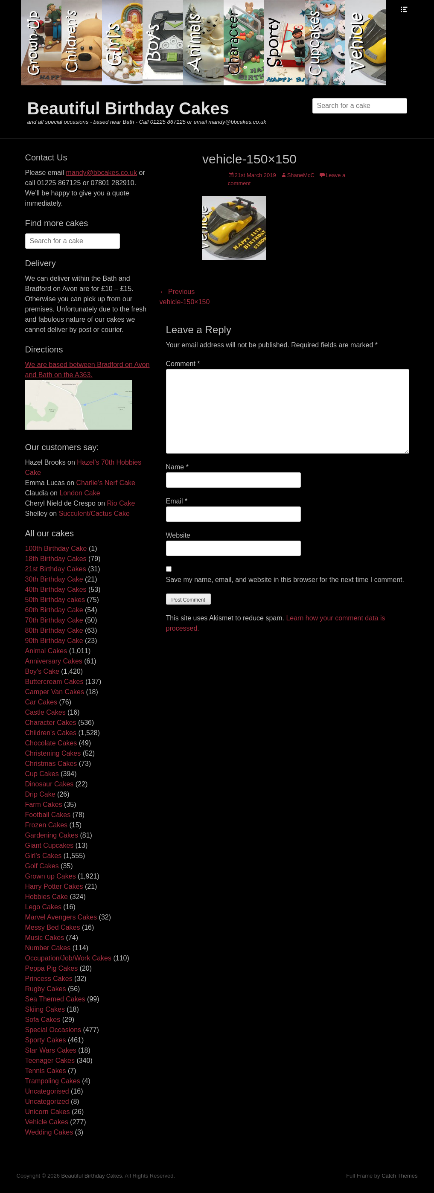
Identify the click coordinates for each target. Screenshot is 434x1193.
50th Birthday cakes (55, 599)
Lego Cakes (43, 907)
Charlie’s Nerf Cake (105, 482)
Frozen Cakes (46, 825)
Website (178, 535)
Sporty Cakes (45, 1040)
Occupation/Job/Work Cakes (68, 958)
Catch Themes (399, 1176)
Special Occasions (53, 1029)
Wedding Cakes (49, 1132)
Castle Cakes (45, 712)
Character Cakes (50, 722)
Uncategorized (47, 1101)
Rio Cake (121, 503)
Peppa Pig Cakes (51, 968)
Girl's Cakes (43, 855)
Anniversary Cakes (53, 661)
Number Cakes (48, 947)
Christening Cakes (53, 753)
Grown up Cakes (50, 876)
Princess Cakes (49, 978)
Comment (183, 363)
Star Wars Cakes (50, 1050)
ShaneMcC (301, 175)
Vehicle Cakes (46, 1122)
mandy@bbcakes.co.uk (101, 172)
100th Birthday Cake (56, 548)
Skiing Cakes (45, 1009)
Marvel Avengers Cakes (61, 917)
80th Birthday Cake (54, 630)
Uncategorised (47, 1091)
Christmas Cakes (51, 763)
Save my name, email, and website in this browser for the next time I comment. (285, 579)
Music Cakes (44, 937)
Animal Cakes (46, 651)
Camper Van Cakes (54, 691)
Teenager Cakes (50, 1060)
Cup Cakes (42, 773)
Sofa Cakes (43, 1019)
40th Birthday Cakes (56, 589)
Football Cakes (48, 814)
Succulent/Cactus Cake (94, 513)
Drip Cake (40, 794)
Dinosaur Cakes (49, 784)
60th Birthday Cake (54, 610)
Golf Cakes (42, 866)
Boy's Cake (42, 671)
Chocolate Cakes (51, 743)
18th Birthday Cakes (56, 558)
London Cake (79, 493)
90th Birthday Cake (54, 640)
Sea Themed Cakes (55, 999)
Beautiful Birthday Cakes (128, 108)
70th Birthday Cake (54, 620)
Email (177, 501)
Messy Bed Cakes (52, 927)
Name (177, 467)
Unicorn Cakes (47, 1111)
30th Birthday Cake (54, 579)
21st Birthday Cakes (55, 569)
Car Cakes (41, 702)
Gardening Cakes (52, 835)
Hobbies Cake (46, 896)
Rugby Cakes (45, 988)
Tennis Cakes (45, 1070)
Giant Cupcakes (49, 845)
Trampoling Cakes (52, 1081)
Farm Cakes (43, 804)
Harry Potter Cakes (54, 886)
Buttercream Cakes (54, 681)
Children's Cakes (50, 732)
